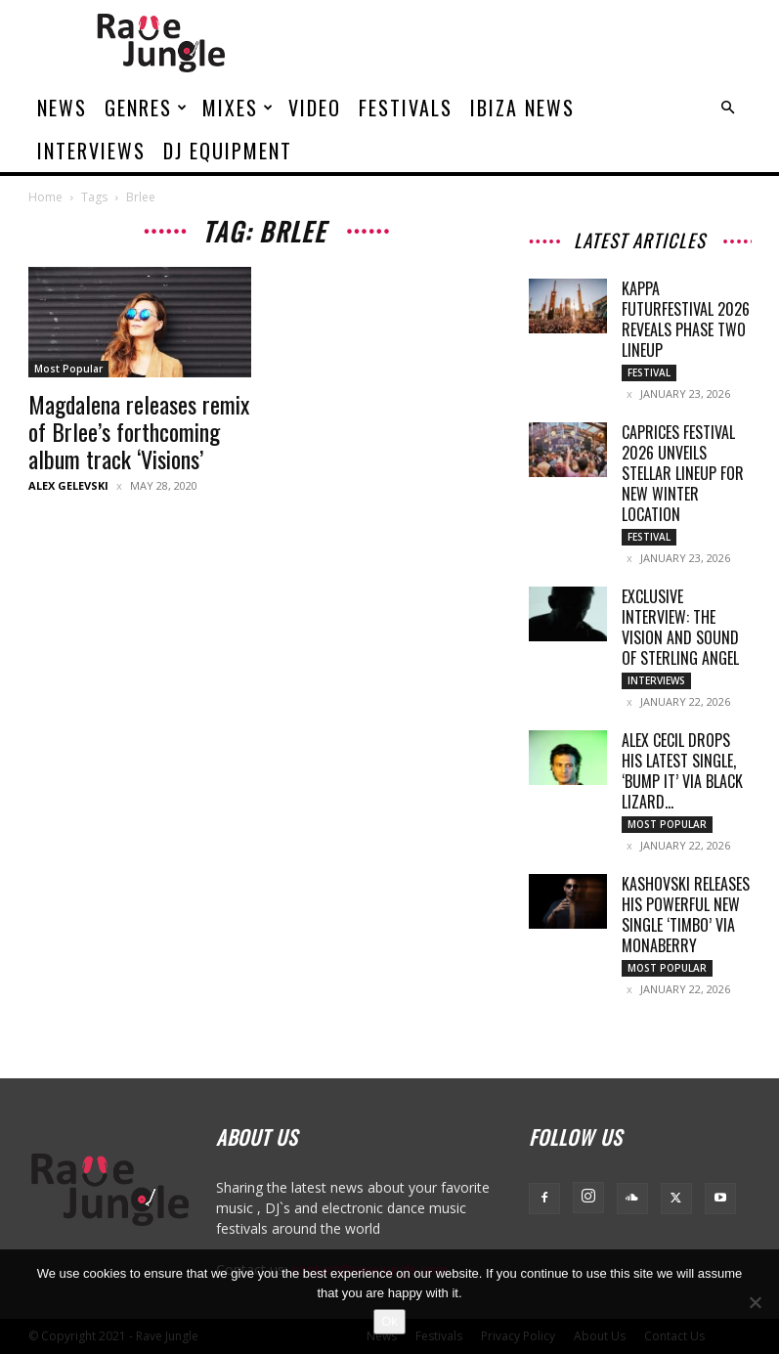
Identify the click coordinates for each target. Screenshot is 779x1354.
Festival (649, 372)
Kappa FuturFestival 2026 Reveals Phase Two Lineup (686, 319)
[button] (728, 108)
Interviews (91, 150)
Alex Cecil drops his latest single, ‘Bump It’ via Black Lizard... (682, 770)
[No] (754, 1302)
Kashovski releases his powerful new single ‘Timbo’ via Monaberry (686, 914)
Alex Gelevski (68, 485)
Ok (389, 1321)
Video (314, 107)
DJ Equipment (227, 150)
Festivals (406, 107)
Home (45, 197)
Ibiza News (522, 107)
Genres (147, 107)
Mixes (238, 107)
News (62, 107)
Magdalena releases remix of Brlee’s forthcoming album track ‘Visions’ (138, 431)
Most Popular (68, 368)
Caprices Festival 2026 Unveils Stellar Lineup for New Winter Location (683, 473)
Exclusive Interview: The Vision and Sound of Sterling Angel (680, 627)
